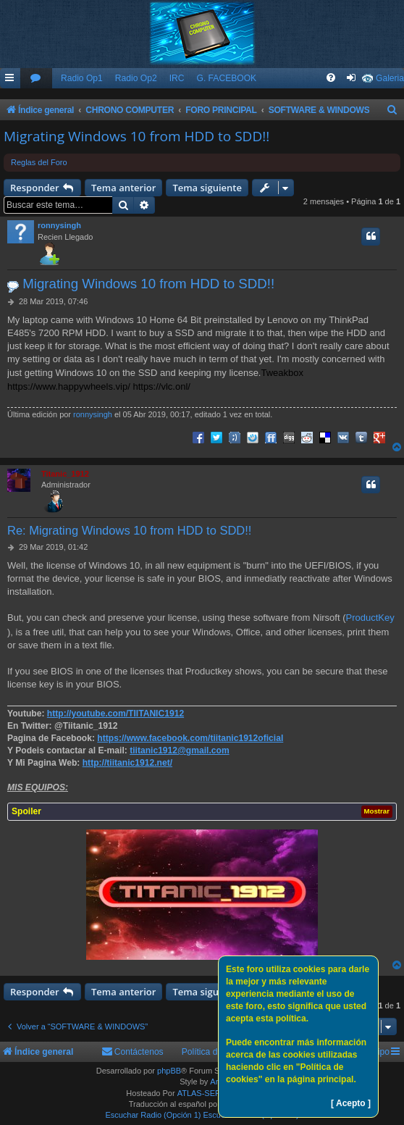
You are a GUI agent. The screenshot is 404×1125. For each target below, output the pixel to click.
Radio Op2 (136, 78)
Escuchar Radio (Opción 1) (153, 1115)
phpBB (169, 1070)
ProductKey (370, 617)
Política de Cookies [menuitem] (219, 1052)
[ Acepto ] (351, 1103)
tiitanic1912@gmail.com (179, 750)
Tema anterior (123, 187)
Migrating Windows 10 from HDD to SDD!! (136, 136)
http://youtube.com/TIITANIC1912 (115, 713)
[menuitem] (36, 78)
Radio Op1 (82, 78)
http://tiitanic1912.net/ (127, 763)
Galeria (390, 78)
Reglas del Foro (39, 162)
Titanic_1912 (65, 473)
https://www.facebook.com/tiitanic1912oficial (190, 738)
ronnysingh (59, 225)
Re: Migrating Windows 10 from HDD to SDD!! (129, 530)
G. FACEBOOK (226, 78)
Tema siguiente (207, 187)
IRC (177, 78)
